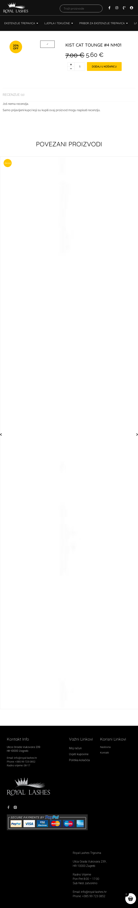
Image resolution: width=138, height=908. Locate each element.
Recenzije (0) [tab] (13, 95)
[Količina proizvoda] (80, 66)
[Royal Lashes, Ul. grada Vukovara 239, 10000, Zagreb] (36, 875)
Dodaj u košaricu (104, 66)
